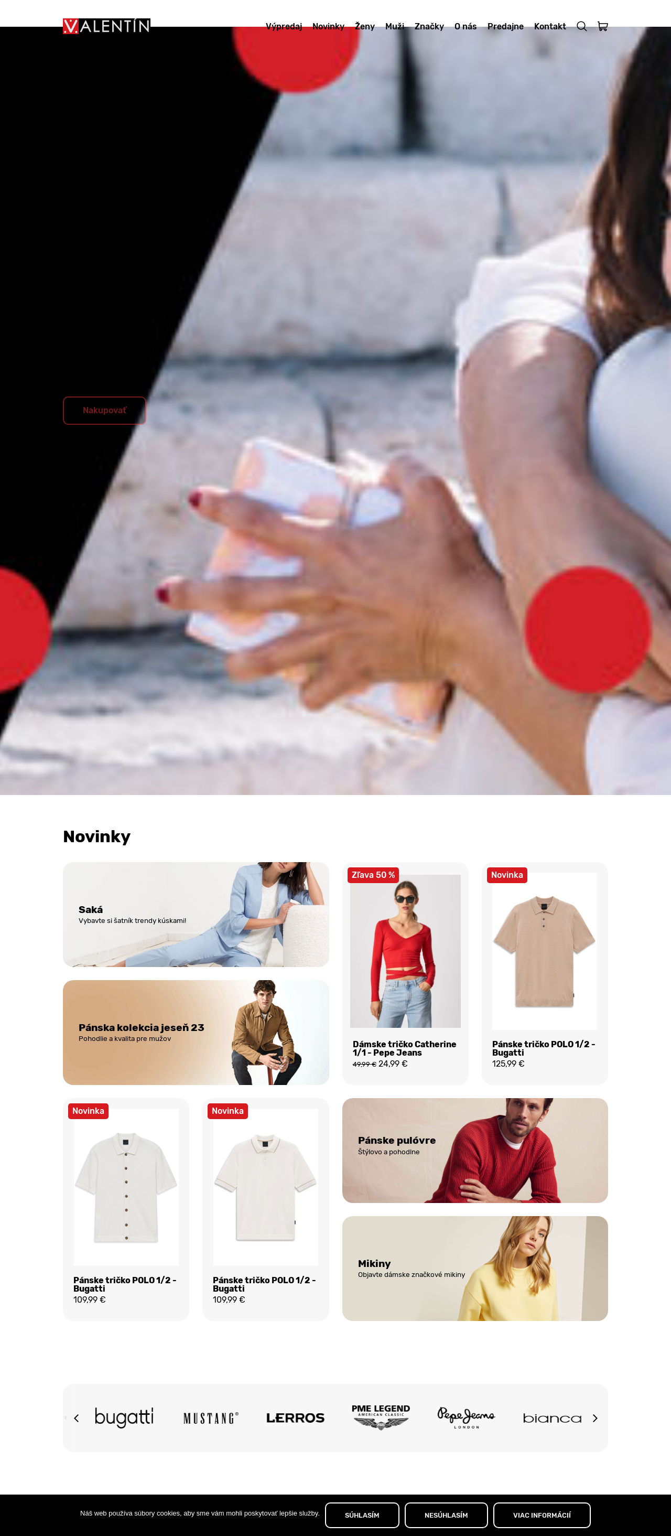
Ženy (365, 26)
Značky (429, 26)
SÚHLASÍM (362, 1515)
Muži (394, 26)
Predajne (506, 26)
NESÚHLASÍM (446, 1515)
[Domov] (106, 26)
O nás (465, 26)
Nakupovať (104, 436)
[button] (76, 1449)
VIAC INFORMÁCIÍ (542, 1515)
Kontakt (550, 26)
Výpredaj (284, 26)
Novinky (328, 26)
